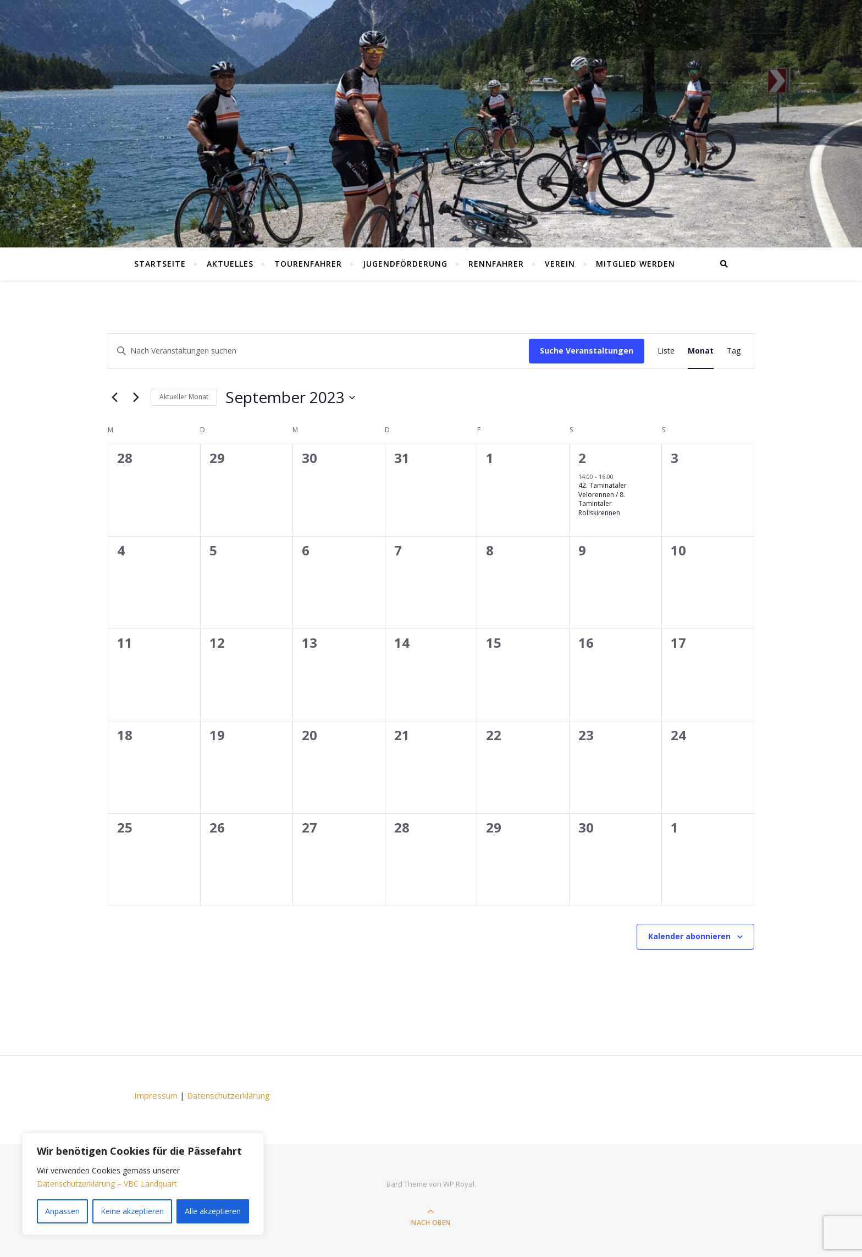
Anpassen (62, 1211)
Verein (560, 263)
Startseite (160, 263)
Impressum (156, 1095)
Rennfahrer (496, 263)
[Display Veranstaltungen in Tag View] (734, 351)
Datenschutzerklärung (228, 1095)
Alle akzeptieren (213, 1211)
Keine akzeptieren (132, 1211)
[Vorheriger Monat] (114, 397)
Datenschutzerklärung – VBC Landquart (107, 1183)
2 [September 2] (582, 458)
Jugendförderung (405, 263)
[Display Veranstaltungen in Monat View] (701, 351)
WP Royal (458, 1184)
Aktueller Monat (183, 396)
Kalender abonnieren (689, 936)
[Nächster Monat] (135, 397)
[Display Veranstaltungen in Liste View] (666, 351)
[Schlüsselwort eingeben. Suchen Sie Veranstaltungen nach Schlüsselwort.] (318, 351)
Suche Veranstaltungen (586, 350)
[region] (143, 1184)
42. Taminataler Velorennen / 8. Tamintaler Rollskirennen (602, 499)
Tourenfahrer (308, 263)
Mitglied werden (635, 263)
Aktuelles (230, 263)
